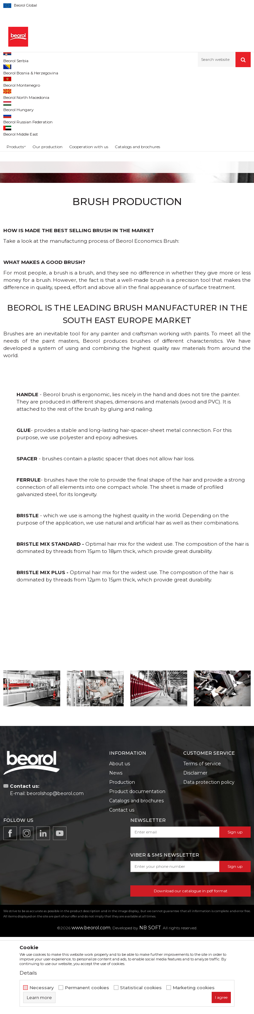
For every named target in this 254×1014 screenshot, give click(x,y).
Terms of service (202, 841)
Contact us (121, 887)
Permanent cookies (87, 987)
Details (28, 973)
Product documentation (137, 868)
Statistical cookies (141, 987)
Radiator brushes (34, 196)
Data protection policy (208, 859)
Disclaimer (195, 850)
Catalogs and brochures (136, 878)
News (115, 850)
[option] (34, 184)
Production (122, 859)
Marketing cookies (194, 987)
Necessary (41, 987)
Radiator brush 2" (34, 208)
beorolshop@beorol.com (55, 870)
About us (119, 841)
